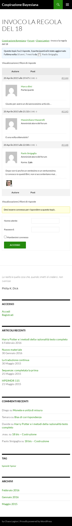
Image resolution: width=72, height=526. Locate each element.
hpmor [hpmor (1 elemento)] (13, 466)
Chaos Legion (42, 40)
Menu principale (67, 4)
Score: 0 (33, 78)
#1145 (65, 111)
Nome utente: (11, 220)
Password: (9, 229)
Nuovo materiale (12, 349)
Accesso (15, 245)
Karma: (24, 162)
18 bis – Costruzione (24, 434)
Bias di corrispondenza (27, 417)
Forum (30, 40)
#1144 (65, 78)
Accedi (6, 311)
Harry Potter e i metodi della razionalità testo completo (35, 339)
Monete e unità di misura (27, 410)
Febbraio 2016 (10, 490)
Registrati (7, 314)
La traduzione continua (15, 360)
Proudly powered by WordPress (36, 521)
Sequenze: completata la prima (20, 370)
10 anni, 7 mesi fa (25, 54)
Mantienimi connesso (17, 237)
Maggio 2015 (9, 504)
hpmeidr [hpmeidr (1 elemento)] (6, 466)
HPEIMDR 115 (11, 380)
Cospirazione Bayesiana (20, 4)
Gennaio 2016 (10, 497)
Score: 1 (33, 145)
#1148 (65, 144)
